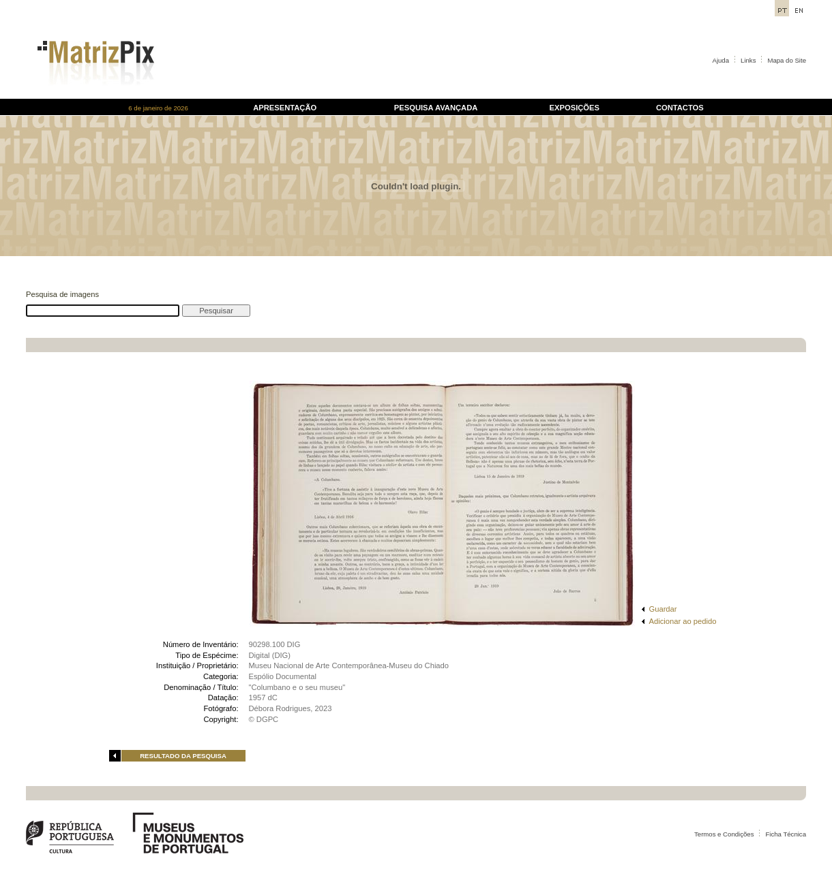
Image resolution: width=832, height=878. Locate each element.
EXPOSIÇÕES (574, 108)
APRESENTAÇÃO (284, 108)
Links (748, 60)
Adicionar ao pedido (683, 621)
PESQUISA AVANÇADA (435, 108)
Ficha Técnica (785, 834)
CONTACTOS (680, 108)
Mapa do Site (786, 60)
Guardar (663, 609)
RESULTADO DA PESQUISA (183, 755)
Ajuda (721, 60)
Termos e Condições (724, 834)
